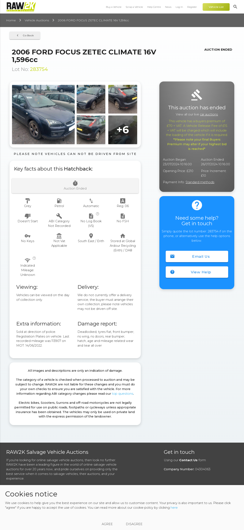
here (174, 508)
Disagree (134, 524)
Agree (107, 524)
